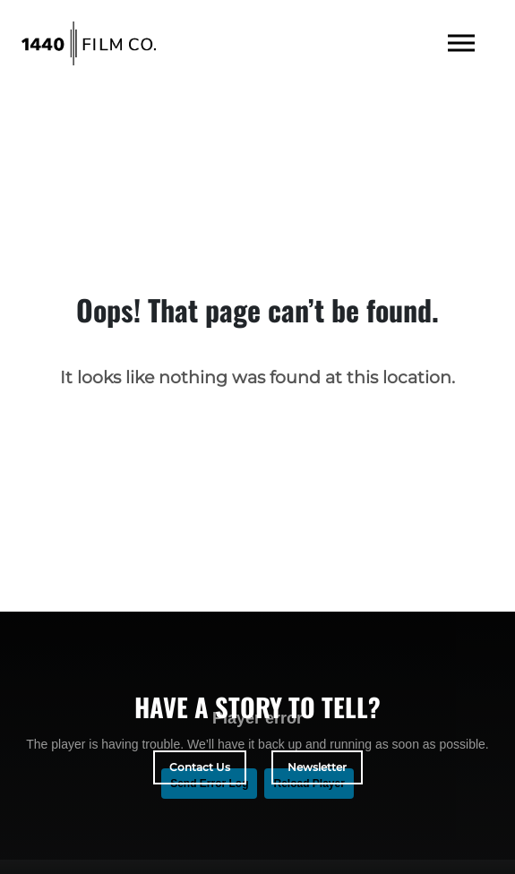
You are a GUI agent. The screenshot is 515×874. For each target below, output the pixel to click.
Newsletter (317, 767)
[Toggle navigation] (461, 43)
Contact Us (199, 767)
